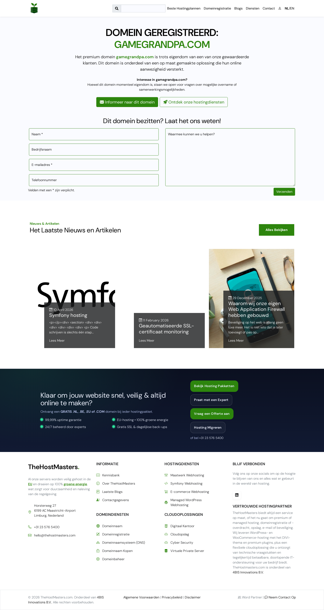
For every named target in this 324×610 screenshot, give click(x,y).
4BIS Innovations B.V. (248, 572)
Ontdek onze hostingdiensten (193, 102)
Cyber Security (178, 542)
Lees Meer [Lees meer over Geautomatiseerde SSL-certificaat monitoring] (146, 340)
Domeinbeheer (110, 559)
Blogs (238, 8)
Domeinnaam (109, 526)
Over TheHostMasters (115, 483)
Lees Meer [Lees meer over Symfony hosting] (57, 340)
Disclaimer (193, 597)
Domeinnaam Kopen (114, 550)
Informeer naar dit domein (127, 102)
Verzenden (284, 191)
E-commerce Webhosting (186, 491)
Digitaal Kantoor (179, 526)
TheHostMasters (53, 467)
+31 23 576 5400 (211, 438)
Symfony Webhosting (183, 483)
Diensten (252, 8)
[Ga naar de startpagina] (34, 8)
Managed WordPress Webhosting (183, 502)
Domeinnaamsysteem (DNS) (120, 542)
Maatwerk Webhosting (184, 475)
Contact (269, 8)
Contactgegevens (112, 500)
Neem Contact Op (280, 597)
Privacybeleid (172, 597)
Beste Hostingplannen (183, 8)
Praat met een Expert (211, 400)
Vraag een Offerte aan (212, 413)
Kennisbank (108, 475)
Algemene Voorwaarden (141, 597)
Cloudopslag (176, 534)
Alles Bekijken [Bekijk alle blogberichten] (277, 230)
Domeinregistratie (217, 8)
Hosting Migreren (208, 427)
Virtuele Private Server (184, 550)
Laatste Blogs (109, 491)
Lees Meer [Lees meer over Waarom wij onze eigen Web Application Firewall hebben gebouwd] (236, 340)
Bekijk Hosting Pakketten (214, 386)
